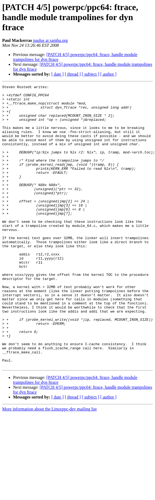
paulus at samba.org (50, 40)
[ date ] (57, 74)
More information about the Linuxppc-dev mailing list (49, 465)
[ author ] (108, 74)
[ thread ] (73, 74)
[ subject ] (90, 74)
